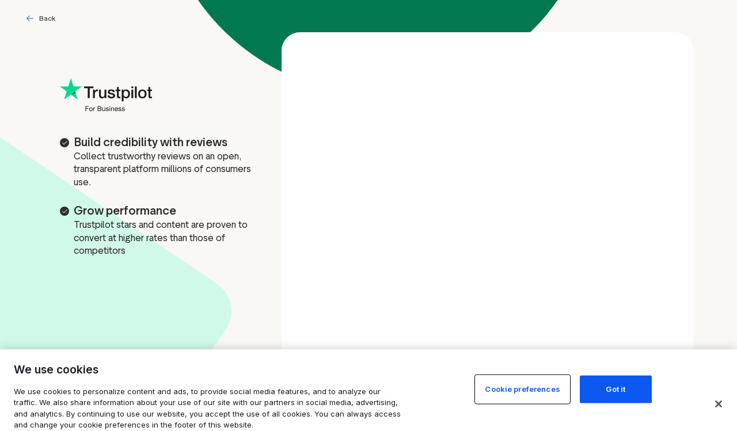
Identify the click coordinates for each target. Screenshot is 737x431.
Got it (615, 388)
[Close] (718, 404)
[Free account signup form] (487, 214)
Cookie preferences (522, 388)
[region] (368, 390)
